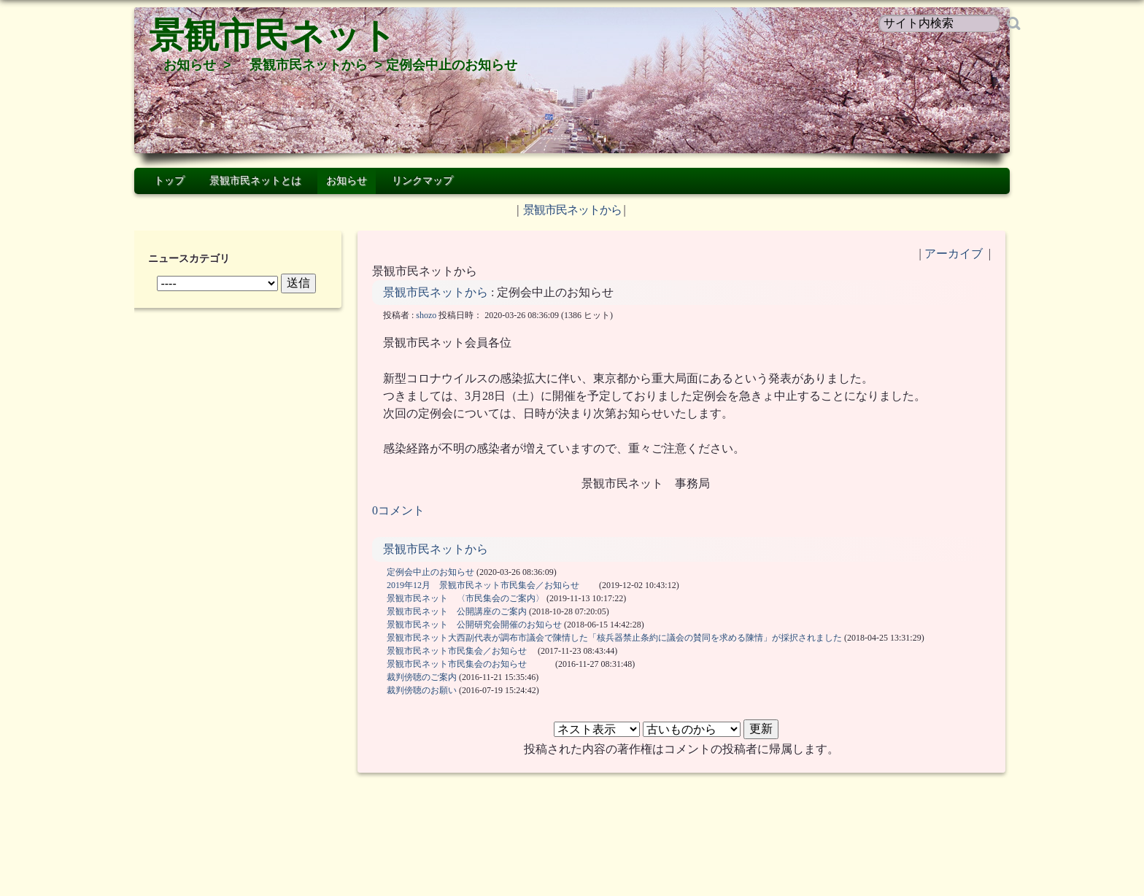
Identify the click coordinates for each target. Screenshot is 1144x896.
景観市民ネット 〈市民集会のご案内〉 (465, 598)
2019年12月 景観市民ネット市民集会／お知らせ (492, 585)
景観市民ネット (272, 35)
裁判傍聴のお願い (422, 690)
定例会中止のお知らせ (430, 572)
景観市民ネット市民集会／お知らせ (461, 651)
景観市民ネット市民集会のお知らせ (470, 664)
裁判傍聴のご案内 (422, 677)
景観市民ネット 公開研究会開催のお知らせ (474, 624)
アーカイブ (953, 253)
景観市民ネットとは (255, 180)
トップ (169, 180)
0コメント (398, 510)
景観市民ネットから (309, 65)
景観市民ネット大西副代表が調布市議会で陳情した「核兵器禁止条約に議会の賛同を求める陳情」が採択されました (614, 638)
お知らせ (189, 65)
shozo (426, 315)
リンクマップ (422, 180)
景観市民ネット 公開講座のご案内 (457, 611)
